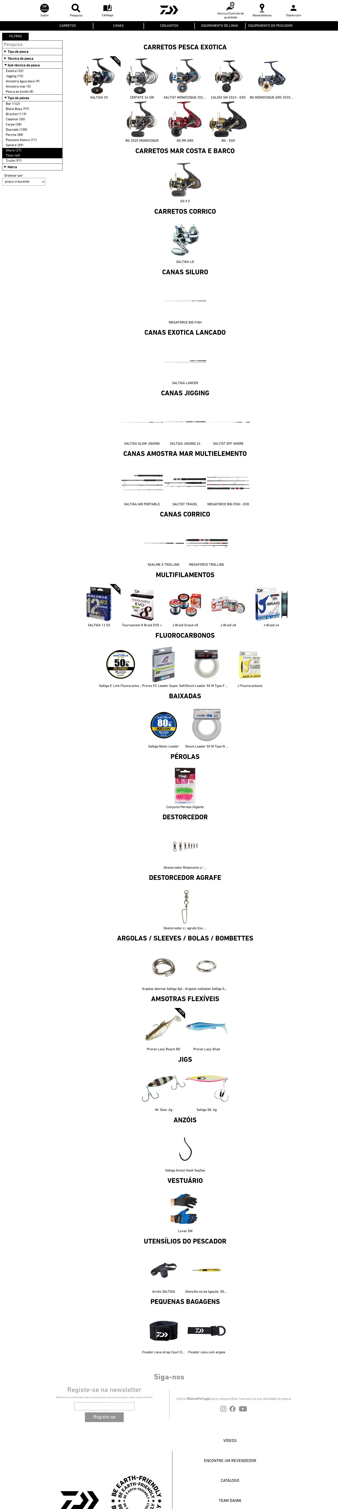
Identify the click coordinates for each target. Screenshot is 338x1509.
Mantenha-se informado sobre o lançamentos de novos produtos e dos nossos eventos (104, 1397)
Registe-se (104, 1417)
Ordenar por (13, 175)
